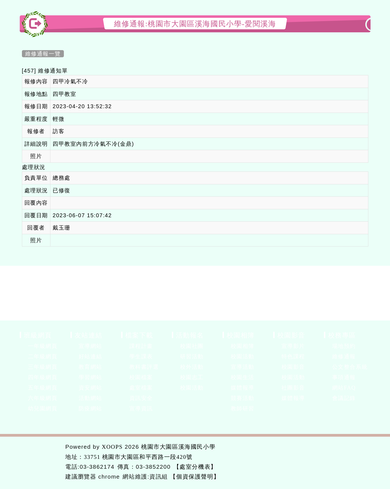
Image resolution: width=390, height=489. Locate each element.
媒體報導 (242, 387)
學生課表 (141, 356)
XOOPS (112, 447)
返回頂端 (350, 461)
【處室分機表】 (195, 467)
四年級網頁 (43, 377)
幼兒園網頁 (43, 408)
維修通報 (344, 356)
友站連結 (89, 335)
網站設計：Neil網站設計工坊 (41, 462)
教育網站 (90, 367)
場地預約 (344, 346)
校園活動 (192, 387)
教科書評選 (144, 367)
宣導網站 (90, 346)
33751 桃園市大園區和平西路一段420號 (138, 457)
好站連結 (90, 356)
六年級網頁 (43, 398)
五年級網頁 (43, 387)
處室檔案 (141, 387)
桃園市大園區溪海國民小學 (178, 447)
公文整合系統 (350, 367)
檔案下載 (139, 335)
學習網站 (90, 377)
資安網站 (90, 387)
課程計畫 (141, 346)
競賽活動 (242, 398)
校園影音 (291, 335)
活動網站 (90, 398)
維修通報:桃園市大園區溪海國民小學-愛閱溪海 (195, 23)
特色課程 (293, 356)
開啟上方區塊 (361, 36)
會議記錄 (344, 398)
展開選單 (66, 346)
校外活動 (192, 367)
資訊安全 (141, 398)
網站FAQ (344, 387)
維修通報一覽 (43, 53)
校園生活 (242, 377)
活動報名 (190, 335)
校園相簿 (241, 335)
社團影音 (293, 387)
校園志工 (192, 377)
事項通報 (344, 377)
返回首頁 (310, 461)
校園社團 (192, 346)
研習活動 (192, 356)
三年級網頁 (43, 367)
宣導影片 (293, 346)
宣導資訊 (141, 408)
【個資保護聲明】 (195, 476)
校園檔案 (141, 377)
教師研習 (242, 408)
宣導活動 (242, 367)
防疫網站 (90, 408)
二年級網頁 (43, 356)
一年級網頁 (43, 346)
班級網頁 (38, 335)
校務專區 (342, 335)
